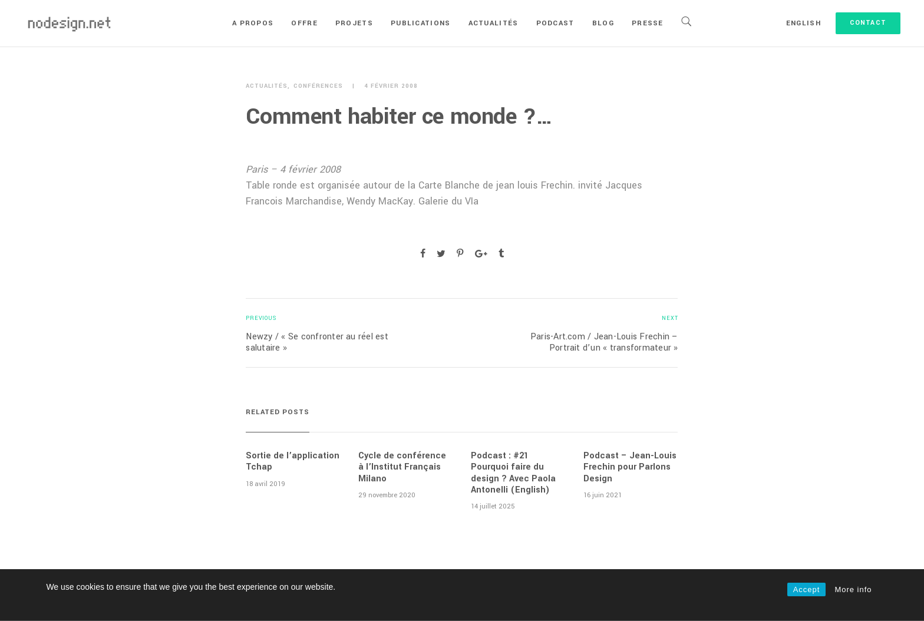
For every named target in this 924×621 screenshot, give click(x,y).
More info (853, 589)
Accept (806, 589)
